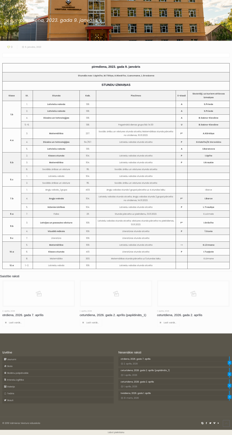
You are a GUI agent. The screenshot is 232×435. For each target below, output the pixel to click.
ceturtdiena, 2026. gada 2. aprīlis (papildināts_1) (113, 315)
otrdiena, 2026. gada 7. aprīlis (23, 315)
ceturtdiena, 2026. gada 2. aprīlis (179, 315)
